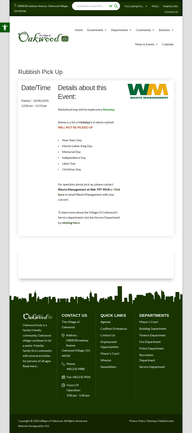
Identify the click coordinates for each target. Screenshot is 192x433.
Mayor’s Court (109, 353)
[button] (5, 27)
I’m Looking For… (134, 6)
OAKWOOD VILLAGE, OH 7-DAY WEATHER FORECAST (96, 264)
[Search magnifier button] (115, 6)
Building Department (152, 328)
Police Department (151, 348)
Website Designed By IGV (33, 426)
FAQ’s (155, 6)
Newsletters (108, 366)
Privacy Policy (137, 420)
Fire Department (150, 341)
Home (79, 30)
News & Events (144, 44)
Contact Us (171, 12)
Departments (119, 30)
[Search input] (91, 6)
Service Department (152, 366)
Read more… (31, 366)
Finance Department (152, 335)
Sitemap (152, 420)
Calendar (168, 44)
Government (95, 30)
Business (164, 30)
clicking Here (71, 222)
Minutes (105, 360)
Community (143, 30)
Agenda (105, 322)
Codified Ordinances (113, 328)
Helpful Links (170, 6)
